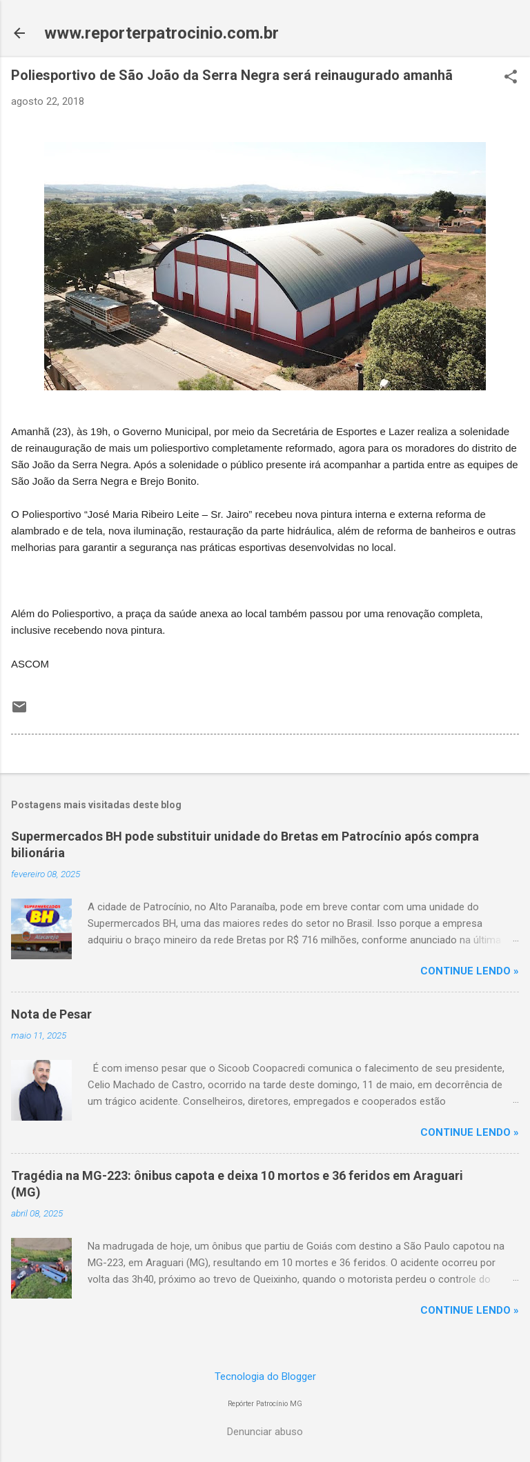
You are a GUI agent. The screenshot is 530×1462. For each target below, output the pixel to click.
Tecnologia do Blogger (265, 1376)
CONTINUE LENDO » (469, 971)
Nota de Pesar (51, 1014)
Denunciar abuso (265, 1431)
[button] (510, 78)
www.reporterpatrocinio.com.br (161, 33)
